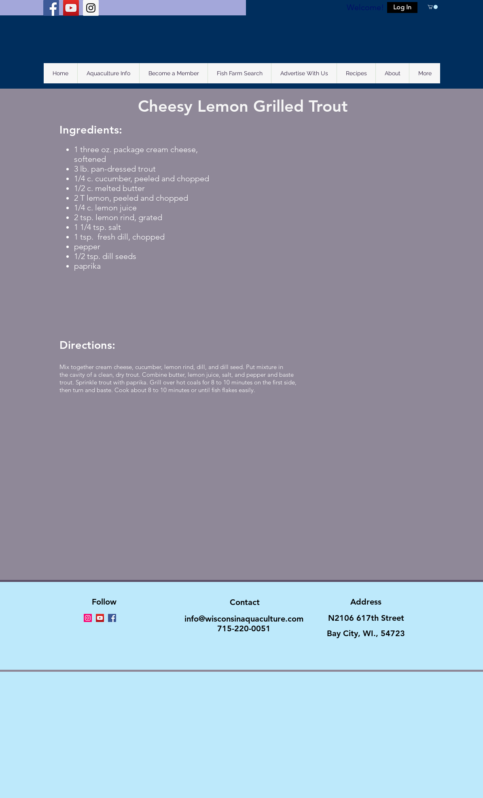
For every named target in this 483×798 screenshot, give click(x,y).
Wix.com (301, 679)
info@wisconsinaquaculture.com (243, 619)
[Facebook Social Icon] (51, 8)
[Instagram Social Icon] (91, 8)
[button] (402, 7)
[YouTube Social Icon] (71, 8)
